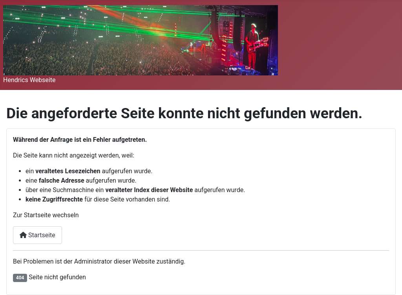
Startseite (37, 235)
